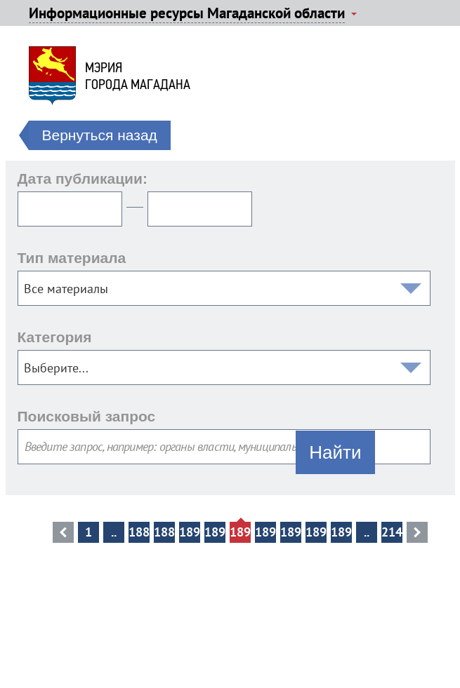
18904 (290, 532)
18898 (139, 532)
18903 (265, 532)
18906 (341, 532)
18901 (214, 532)
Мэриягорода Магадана (137, 76)
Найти (335, 452)
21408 (391, 532)
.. (114, 532)
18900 (189, 532)
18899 (164, 532)
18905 (316, 532)
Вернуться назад (99, 135)
